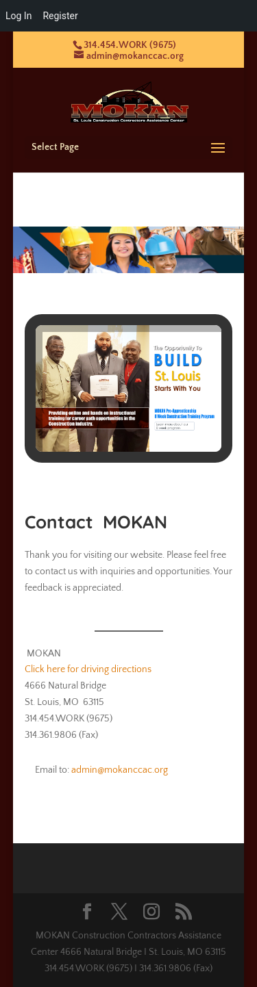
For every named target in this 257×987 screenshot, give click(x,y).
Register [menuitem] (59, 15)
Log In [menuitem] (18, 15)
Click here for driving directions (88, 669)
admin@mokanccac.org (119, 770)
